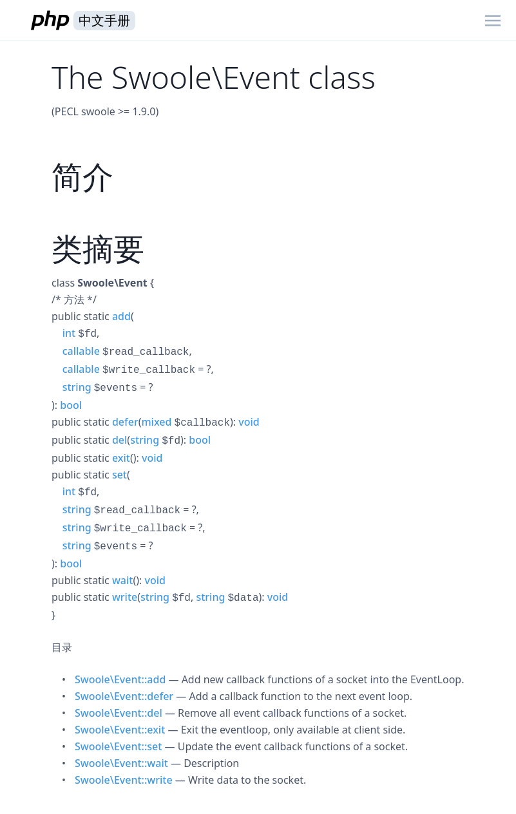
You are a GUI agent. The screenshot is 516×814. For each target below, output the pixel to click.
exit (121, 458)
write (124, 597)
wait (122, 580)
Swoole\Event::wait (121, 763)
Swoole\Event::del (118, 713)
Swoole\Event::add (120, 679)
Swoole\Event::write (124, 780)
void (248, 422)
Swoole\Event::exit (120, 730)
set (119, 475)
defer (125, 422)
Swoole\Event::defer (124, 696)
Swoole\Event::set (118, 746)
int (68, 333)
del (119, 440)
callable (81, 351)
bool (71, 405)
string (76, 387)
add (121, 316)
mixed (156, 422)
